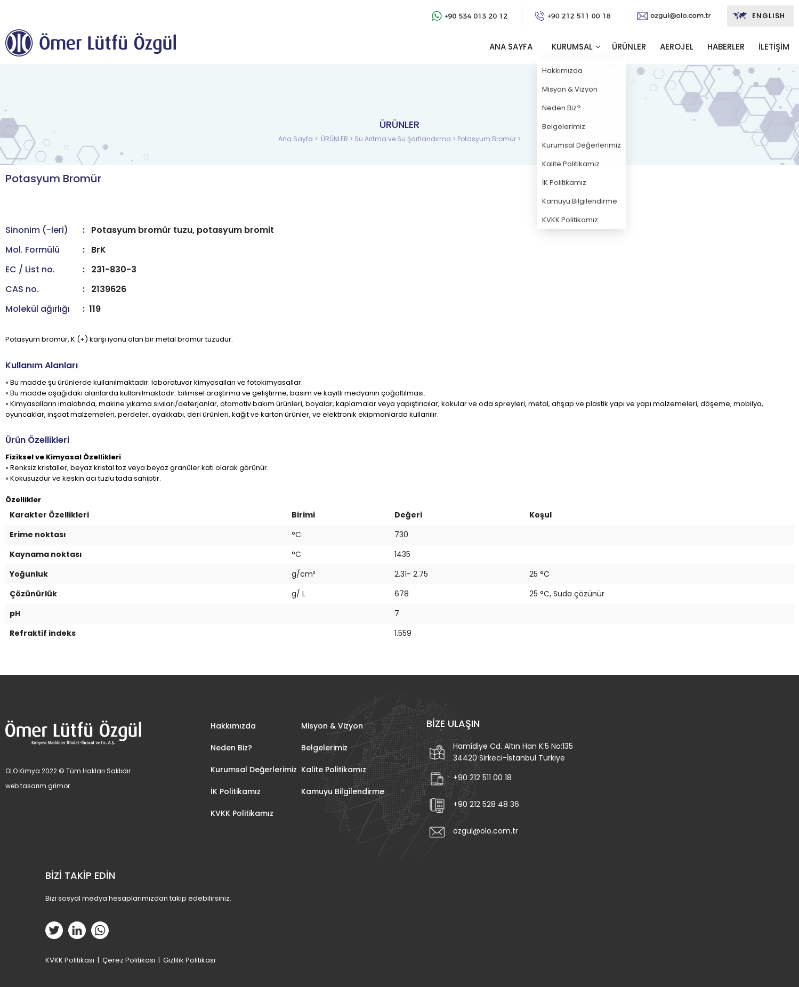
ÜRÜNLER (629, 46)
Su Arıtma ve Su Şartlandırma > (405, 138)
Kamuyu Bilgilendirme (342, 791)
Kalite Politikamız (333, 769)
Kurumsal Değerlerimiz (254, 769)
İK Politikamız (236, 791)
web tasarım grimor (37, 785)
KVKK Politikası (69, 960)
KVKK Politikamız (242, 813)
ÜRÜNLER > (337, 138)
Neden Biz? (231, 747)
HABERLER (726, 46)
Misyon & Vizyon (332, 726)
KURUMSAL (572, 46)
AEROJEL (676, 46)
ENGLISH (758, 16)
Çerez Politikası (128, 960)
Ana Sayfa (296, 138)
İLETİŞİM (773, 46)
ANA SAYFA (510, 46)
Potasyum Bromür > (489, 138)
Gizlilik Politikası (189, 960)
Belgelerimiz (324, 747)
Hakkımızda (233, 726)
